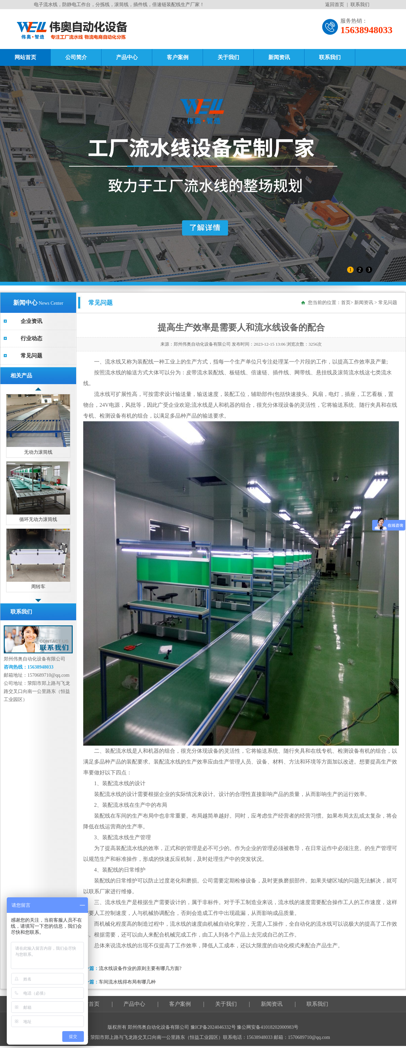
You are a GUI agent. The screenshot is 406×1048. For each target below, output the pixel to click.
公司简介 (76, 57)
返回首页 (334, 4)
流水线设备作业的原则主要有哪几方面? (140, 968)
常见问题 (31, 355)
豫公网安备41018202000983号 (267, 1027)
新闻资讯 (279, 57)
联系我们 (360, 4)
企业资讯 (31, 321)
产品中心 (127, 57)
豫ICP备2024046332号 (213, 1027)
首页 (346, 302)
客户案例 (177, 57)
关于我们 (228, 57)
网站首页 (25, 57)
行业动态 (31, 338)
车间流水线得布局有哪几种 (127, 981)
